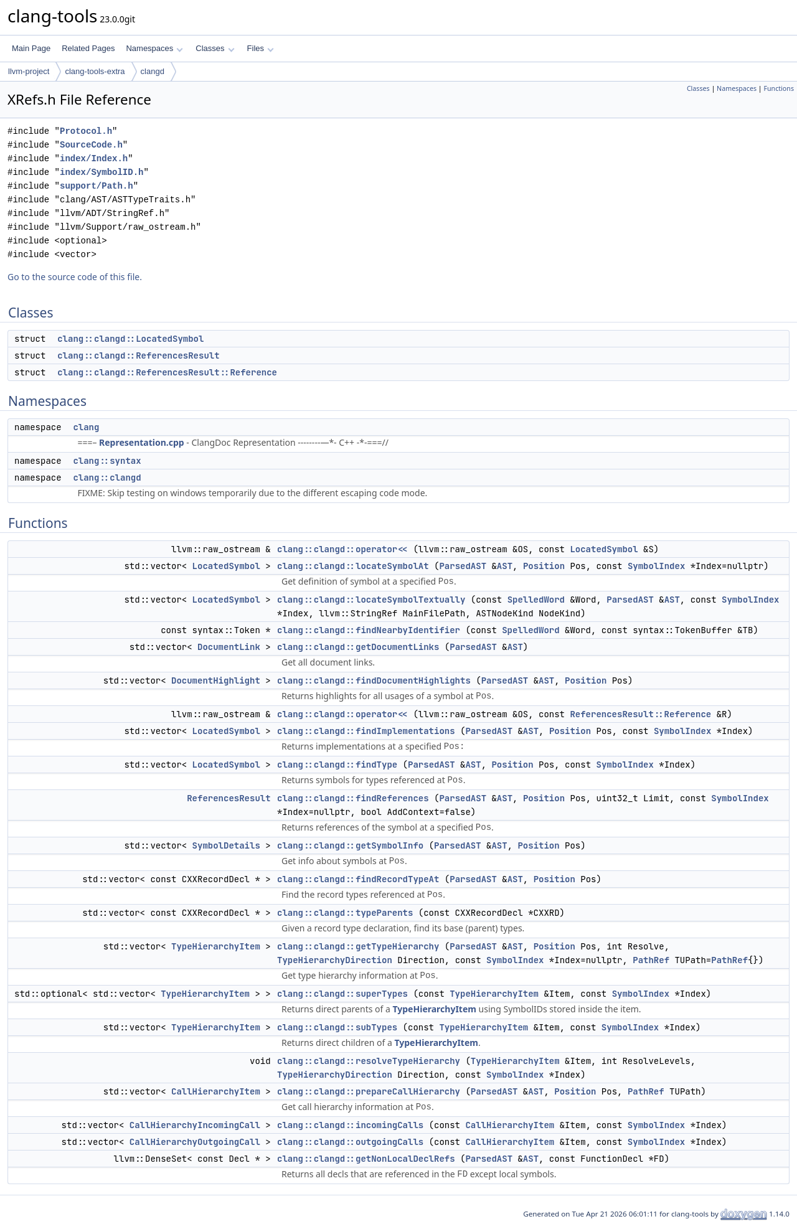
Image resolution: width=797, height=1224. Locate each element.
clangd (152, 71)
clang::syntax (107, 460)
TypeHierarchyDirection (334, 960)
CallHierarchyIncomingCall (195, 1125)
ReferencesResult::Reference (640, 714)
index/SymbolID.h (101, 172)
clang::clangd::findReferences (353, 798)
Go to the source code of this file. (74, 277)
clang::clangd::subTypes (337, 1027)
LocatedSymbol (604, 549)
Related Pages (88, 48)
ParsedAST (462, 566)
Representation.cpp (141, 442)
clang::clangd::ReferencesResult (138, 355)
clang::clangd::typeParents (345, 912)
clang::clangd (107, 477)
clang (86, 427)
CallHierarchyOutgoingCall (195, 1141)
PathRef (651, 960)
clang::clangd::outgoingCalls (350, 1141)
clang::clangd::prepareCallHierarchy (368, 1091)
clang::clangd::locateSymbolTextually (371, 599)
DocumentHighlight (215, 680)
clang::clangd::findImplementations (366, 731)
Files (260, 48)
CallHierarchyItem (215, 1091)
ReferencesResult (228, 798)
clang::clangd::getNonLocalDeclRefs (366, 1158)
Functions (778, 88)
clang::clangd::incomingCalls (350, 1125)
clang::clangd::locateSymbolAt (353, 566)
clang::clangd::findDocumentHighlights (374, 680)
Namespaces (154, 48)
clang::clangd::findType (337, 764)
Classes (215, 48)
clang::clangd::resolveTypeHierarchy (368, 1060)
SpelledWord (536, 599)
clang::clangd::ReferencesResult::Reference (167, 372)
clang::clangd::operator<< (342, 549)
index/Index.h (94, 158)
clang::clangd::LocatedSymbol (130, 338)
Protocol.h (86, 131)
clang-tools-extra (95, 71)
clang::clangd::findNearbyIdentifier (368, 630)
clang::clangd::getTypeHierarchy (358, 946)
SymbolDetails (226, 845)
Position (544, 566)
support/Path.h (96, 186)
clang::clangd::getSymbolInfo (350, 845)
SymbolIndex (656, 566)
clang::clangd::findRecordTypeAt (358, 879)
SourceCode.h (91, 145)
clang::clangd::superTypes (342, 993)
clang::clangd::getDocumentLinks (358, 646)
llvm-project (28, 71)
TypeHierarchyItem (215, 946)
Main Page (31, 48)
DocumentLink (228, 646)
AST (504, 566)
